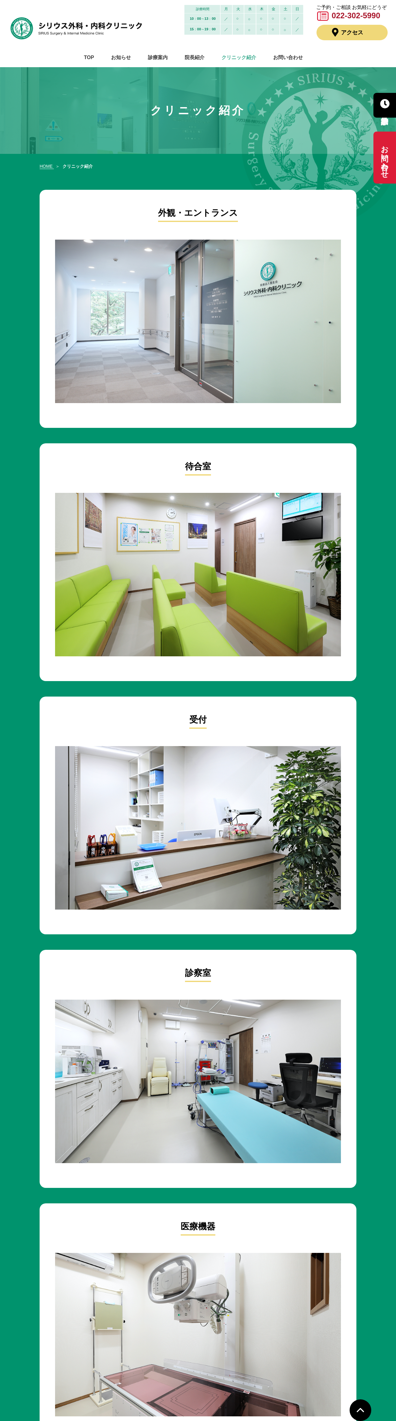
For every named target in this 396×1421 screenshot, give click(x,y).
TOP (94, 58)
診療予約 (384, 105)
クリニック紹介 (235, 58)
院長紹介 (193, 58)
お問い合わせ (282, 58)
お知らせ (124, 58)
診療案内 (159, 58)
